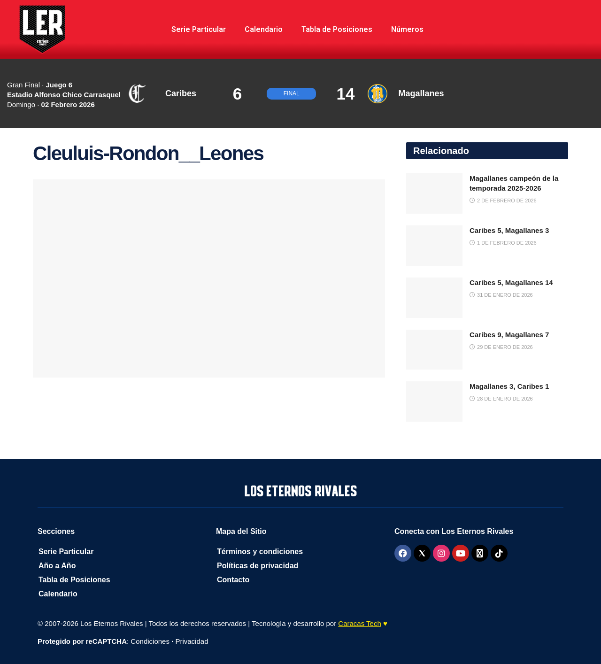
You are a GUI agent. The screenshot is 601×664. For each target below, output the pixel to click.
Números (407, 29)
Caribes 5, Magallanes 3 (509, 230)
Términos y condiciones (260, 552)
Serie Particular (198, 29)
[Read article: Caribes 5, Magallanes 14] (434, 298)
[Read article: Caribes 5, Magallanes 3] (434, 245)
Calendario (264, 29)
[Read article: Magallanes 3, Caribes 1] (434, 401)
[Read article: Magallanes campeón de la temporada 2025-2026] (434, 193)
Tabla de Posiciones (336, 29)
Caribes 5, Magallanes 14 (511, 282)
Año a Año (57, 566)
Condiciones (150, 641)
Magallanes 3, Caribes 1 (509, 386)
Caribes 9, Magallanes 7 (509, 335)
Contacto (233, 580)
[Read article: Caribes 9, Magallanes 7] (434, 350)
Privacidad (191, 641)
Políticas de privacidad (257, 566)
